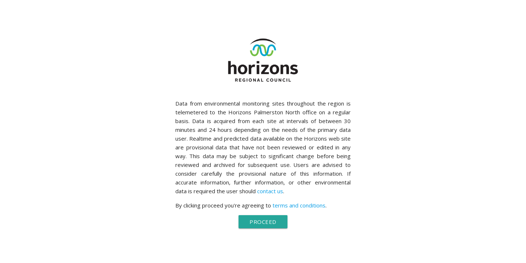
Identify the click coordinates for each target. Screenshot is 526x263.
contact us (270, 191)
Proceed (263, 221)
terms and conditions (298, 205)
